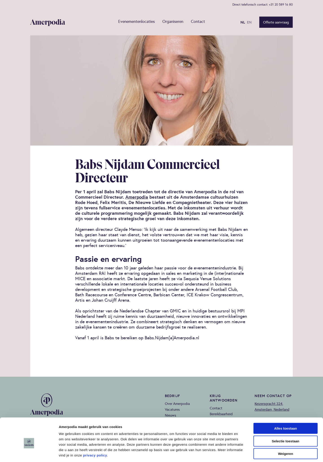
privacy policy (95, 435)
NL (242, 22)
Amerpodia (136, 197)
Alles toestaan (285, 408)
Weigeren (285, 433)
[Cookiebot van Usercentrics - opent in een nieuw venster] (29, 453)
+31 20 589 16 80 (281, 4)
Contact (198, 21)
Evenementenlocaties (136, 21)
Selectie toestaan (285, 421)
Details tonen (242, 453)
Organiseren (172, 21)
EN (249, 22)
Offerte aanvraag (276, 22)
